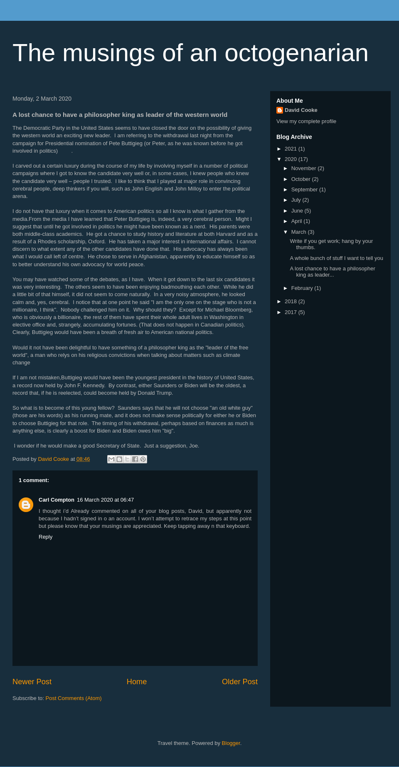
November (304, 168)
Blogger (231, 743)
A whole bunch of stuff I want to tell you (336, 258)
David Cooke (301, 110)
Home (137, 682)
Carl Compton (56, 500)
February (303, 288)
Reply (45, 537)
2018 (291, 301)
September (305, 189)
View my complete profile (306, 121)
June (298, 211)
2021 (291, 149)
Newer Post (32, 682)
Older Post (240, 682)
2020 (291, 159)
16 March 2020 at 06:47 (105, 500)
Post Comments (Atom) (74, 698)
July (297, 200)
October (301, 179)
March (299, 232)
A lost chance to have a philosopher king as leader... (332, 271)
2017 (291, 312)
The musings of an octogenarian (190, 53)
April (297, 221)
